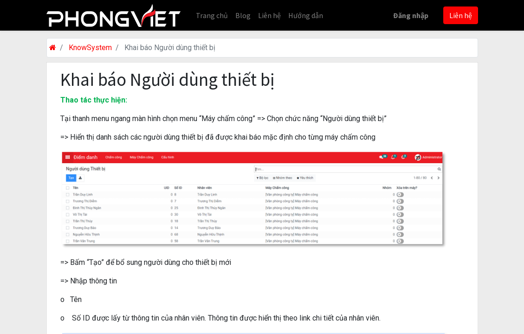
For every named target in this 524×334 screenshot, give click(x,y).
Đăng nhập (410, 15)
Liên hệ (460, 15)
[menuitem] (212, 15)
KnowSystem (90, 47)
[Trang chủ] (52, 47)
